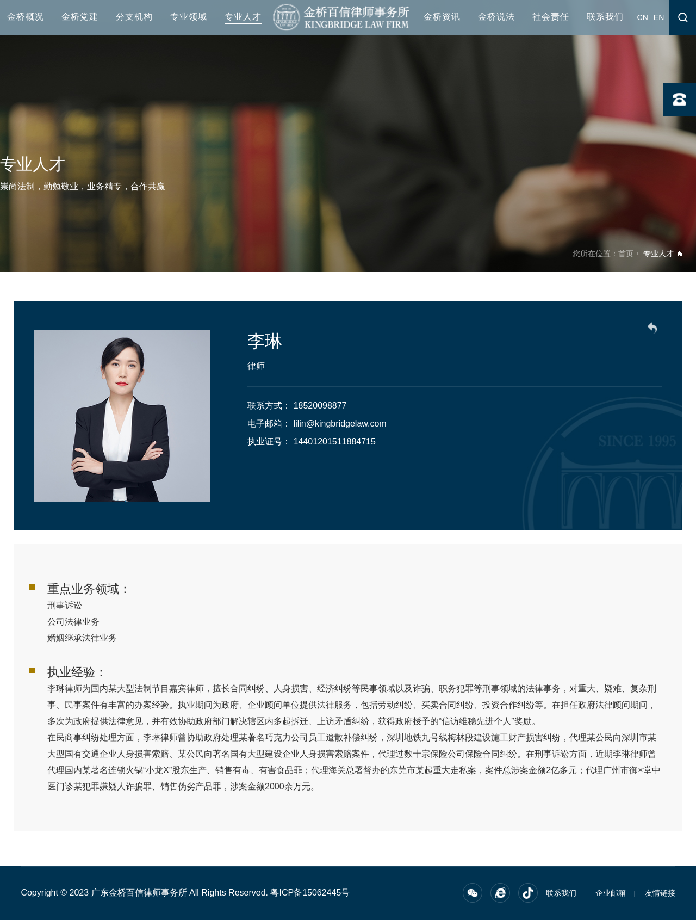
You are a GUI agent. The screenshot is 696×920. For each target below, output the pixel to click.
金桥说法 (496, 16)
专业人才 (243, 16)
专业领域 (188, 16)
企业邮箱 (610, 892)
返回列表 (654, 330)
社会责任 (550, 16)
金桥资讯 (442, 16)
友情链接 (660, 892)
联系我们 (605, 16)
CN (642, 17)
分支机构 (134, 16)
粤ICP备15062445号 (310, 892)
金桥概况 (25, 16)
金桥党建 (79, 16)
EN (659, 17)
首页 (625, 253)
